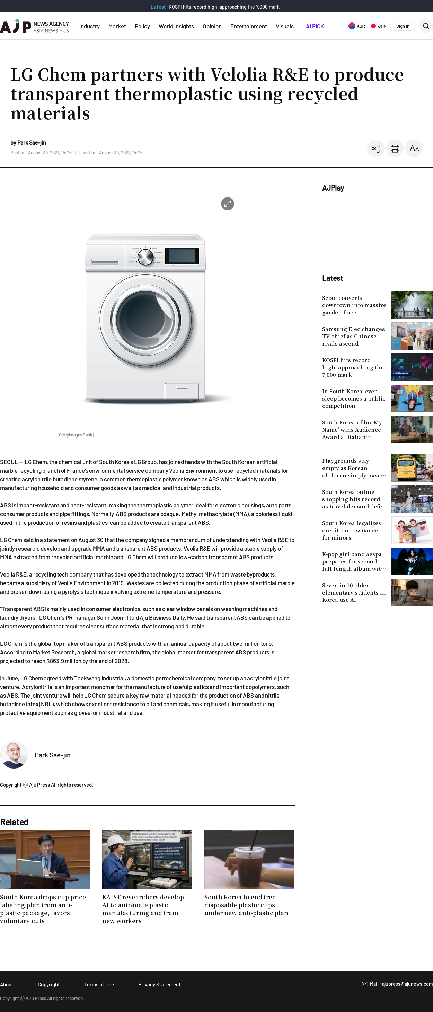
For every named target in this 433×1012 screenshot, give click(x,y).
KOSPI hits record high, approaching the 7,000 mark (224, 7)
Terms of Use (99, 984)
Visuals (285, 25)
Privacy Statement (159, 984)
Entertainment (248, 25)
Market (117, 25)
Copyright (49, 984)
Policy (142, 25)
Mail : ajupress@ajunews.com (401, 984)
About (7, 984)
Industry (89, 25)
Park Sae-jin (53, 755)
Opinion (212, 25)
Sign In (402, 26)
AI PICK (315, 25)
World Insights (176, 25)
